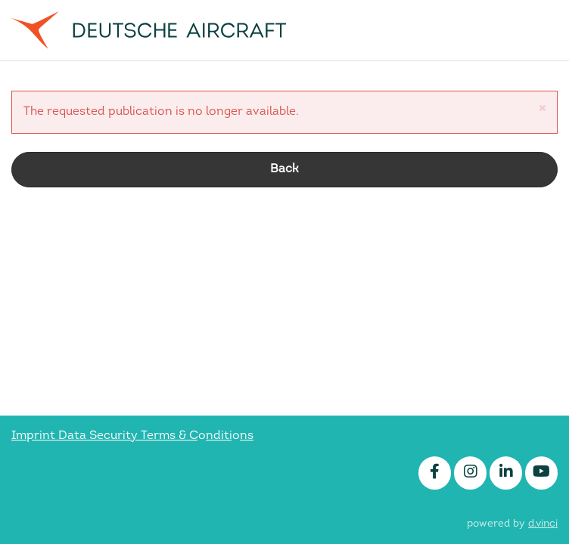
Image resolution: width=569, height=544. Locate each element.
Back (284, 169)
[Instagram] (470, 473)
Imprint (34, 436)
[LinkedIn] (506, 473)
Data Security (99, 436)
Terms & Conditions (197, 436)
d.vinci (543, 524)
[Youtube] (541, 473)
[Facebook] (434, 473)
